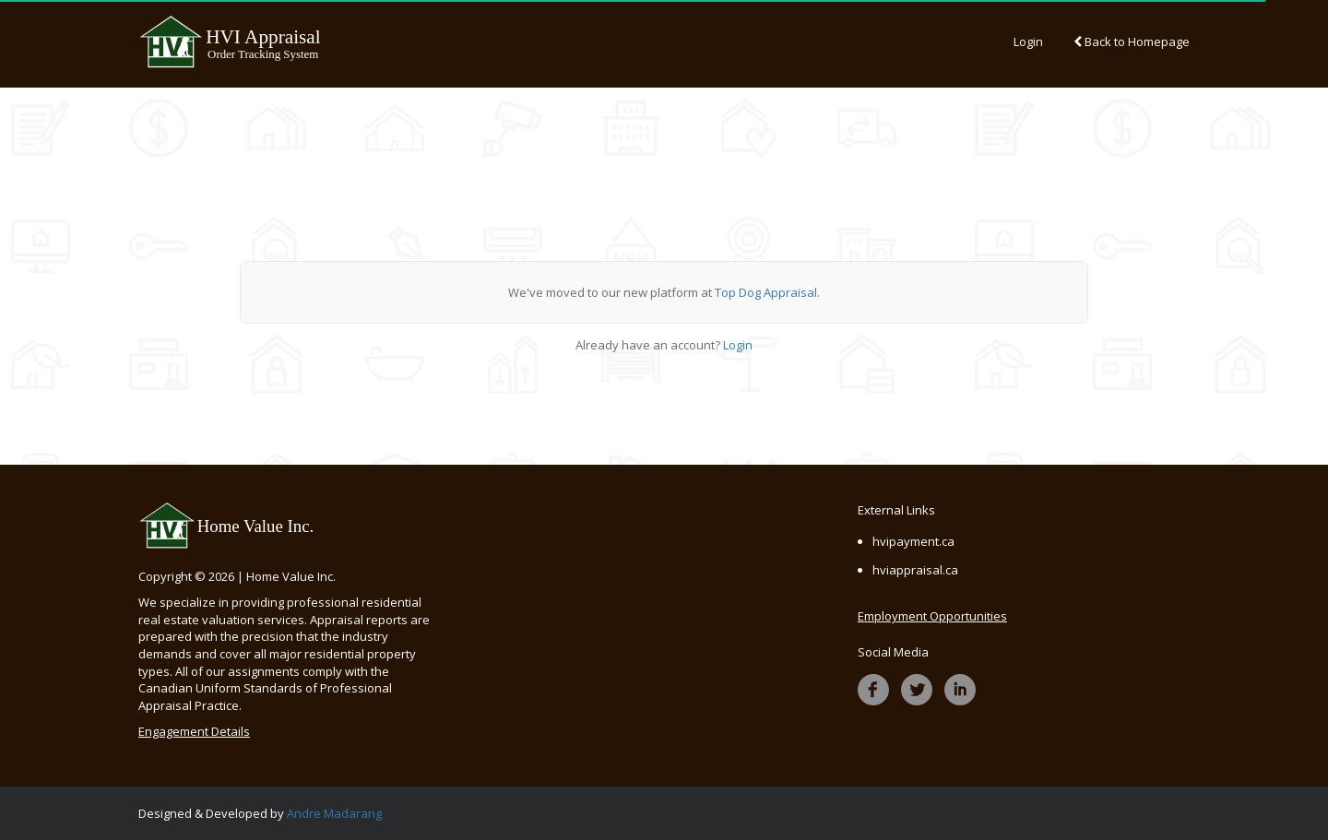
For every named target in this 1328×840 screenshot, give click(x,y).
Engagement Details (194, 731)
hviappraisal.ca (915, 570)
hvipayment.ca (913, 541)
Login (1028, 41)
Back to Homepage (1131, 41)
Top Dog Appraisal (766, 292)
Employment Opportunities (932, 616)
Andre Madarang (334, 813)
